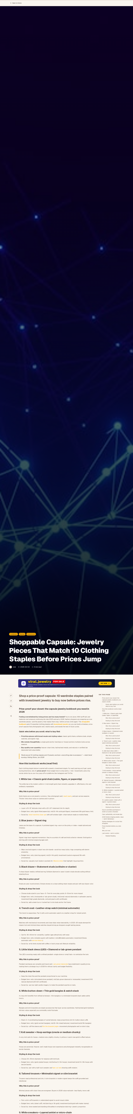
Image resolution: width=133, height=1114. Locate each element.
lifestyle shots (58, 861)
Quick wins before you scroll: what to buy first (114, 705)
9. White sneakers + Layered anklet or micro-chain (113, 791)
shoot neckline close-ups (37, 815)
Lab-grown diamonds (60, 964)
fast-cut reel (56, 1068)
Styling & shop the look (113, 721)
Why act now (106, 830)
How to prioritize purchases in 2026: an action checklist (111, 811)
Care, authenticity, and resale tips (112, 814)
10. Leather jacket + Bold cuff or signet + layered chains (112, 801)
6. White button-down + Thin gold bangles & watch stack (112, 761)
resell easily (67, 796)
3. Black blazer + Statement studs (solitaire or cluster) (112, 732)
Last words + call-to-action (110, 833)
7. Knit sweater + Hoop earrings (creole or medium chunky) (111, 771)
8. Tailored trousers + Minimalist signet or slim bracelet (111, 781)
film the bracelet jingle (50, 1026)
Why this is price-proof (113, 718)
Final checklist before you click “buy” (111, 827)
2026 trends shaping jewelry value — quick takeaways (113, 818)
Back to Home (16, 3)
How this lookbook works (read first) (111, 710)
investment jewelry (61, 724)
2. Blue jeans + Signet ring (110, 723)
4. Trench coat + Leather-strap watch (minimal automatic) (111, 742)
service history (37, 940)
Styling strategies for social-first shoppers (112, 822)
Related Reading (111, 836)
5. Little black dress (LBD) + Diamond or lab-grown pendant (111, 752)
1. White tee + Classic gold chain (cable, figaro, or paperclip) (112, 714)
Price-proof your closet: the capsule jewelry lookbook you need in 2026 (111, 700)
